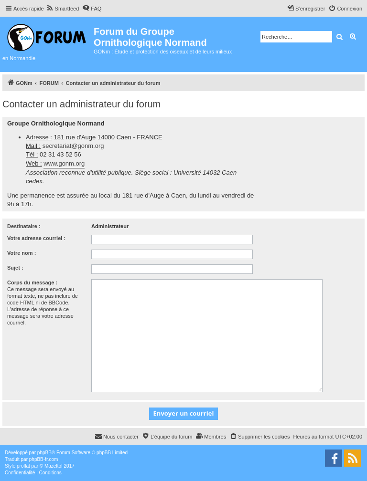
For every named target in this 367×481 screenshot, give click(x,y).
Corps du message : (32, 282)
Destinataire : (24, 226)
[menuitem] (62, 8)
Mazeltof (53, 466)
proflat (23, 466)
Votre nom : (21, 253)
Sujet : (15, 268)
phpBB (44, 452)
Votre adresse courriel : (36, 238)
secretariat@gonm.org (73, 145)
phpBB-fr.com (43, 459)
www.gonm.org (64, 163)
